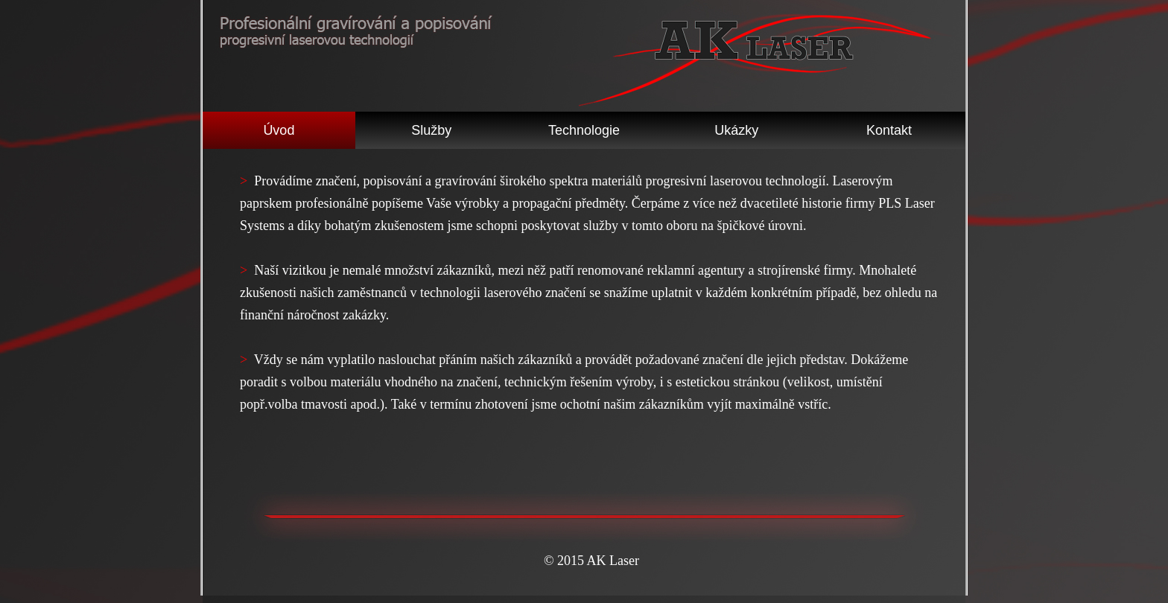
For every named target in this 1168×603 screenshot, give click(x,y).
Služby (431, 130)
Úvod (278, 130)
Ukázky (736, 130)
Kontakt (889, 130)
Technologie (584, 130)
